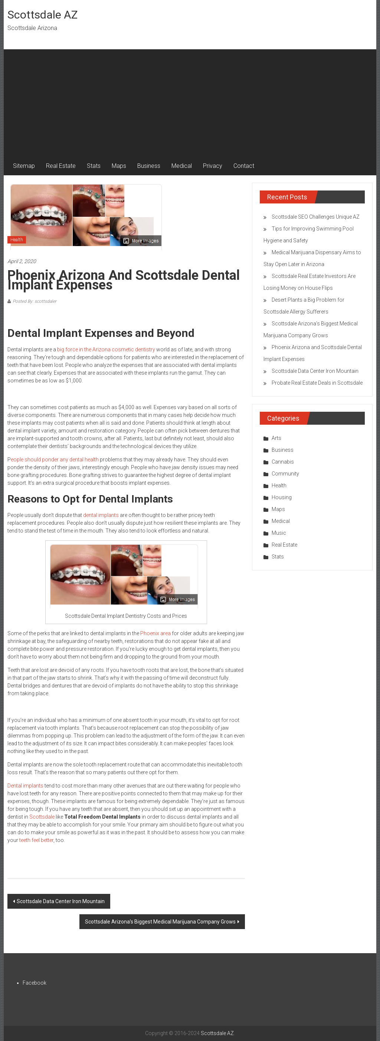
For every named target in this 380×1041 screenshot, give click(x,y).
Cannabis (283, 462)
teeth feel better (36, 840)
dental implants (101, 515)
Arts (276, 438)
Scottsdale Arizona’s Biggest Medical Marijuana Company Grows (160, 922)
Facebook (34, 983)
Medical (181, 165)
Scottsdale (42, 817)
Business (148, 165)
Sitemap (24, 165)
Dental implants (25, 786)
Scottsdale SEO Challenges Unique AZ (316, 217)
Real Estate (61, 165)
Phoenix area (155, 633)
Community (285, 474)
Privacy (212, 165)
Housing (282, 497)
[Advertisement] (190, 101)
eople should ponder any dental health (55, 460)
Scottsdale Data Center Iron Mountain (61, 901)
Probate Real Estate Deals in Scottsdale (317, 383)
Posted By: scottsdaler (34, 301)
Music (279, 533)
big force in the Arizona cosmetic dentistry (106, 349)
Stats (94, 165)
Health (16, 239)
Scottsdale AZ (42, 14)
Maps (119, 165)
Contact (243, 165)
